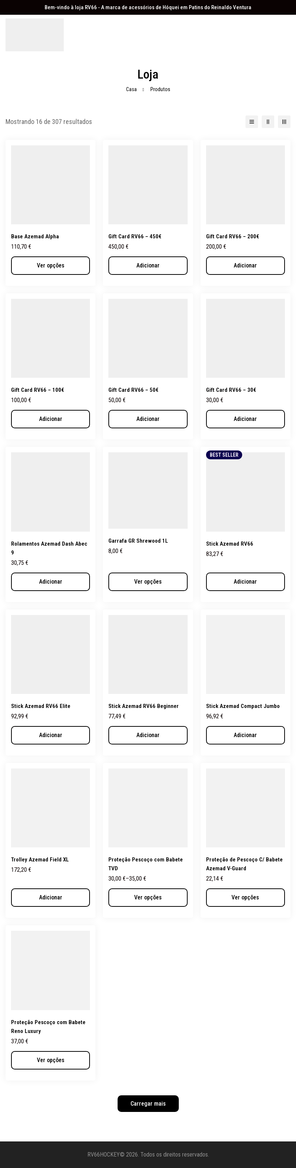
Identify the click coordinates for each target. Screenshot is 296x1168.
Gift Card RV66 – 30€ (232, 389)
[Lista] (251, 121)
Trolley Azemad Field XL (40, 859)
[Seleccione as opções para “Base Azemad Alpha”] (50, 265)
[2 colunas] (268, 121)
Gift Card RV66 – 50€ (134, 389)
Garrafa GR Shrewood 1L (139, 540)
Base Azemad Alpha (35, 236)
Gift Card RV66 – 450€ (135, 236)
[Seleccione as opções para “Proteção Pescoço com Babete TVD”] (147, 897)
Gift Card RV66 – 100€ (38, 389)
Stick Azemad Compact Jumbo (244, 705)
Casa (131, 89)
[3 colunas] (284, 121)
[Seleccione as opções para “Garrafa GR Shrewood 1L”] (147, 582)
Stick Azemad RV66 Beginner (144, 705)
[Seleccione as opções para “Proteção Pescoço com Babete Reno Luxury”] (50, 1060)
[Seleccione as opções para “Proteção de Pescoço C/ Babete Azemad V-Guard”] (245, 897)
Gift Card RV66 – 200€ (233, 236)
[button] (147, 265)
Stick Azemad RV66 (230, 543)
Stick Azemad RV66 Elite (41, 705)
